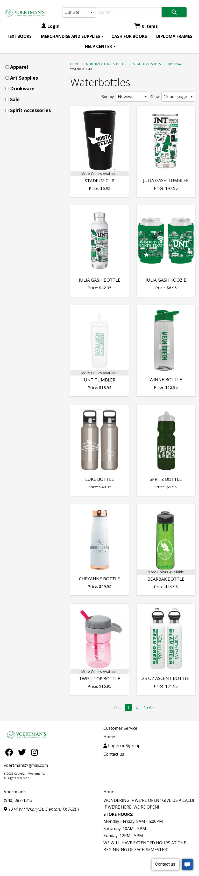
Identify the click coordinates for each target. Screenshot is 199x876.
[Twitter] (23, 752)
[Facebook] (10, 752)
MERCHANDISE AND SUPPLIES (70, 36)
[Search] (128, 12)
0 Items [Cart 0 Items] (146, 26)
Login (50, 26)
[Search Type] (78, 12)
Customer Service (120, 728)
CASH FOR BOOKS (129, 36)
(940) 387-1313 (18, 800)
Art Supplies (24, 78)
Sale (15, 99)
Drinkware (176, 64)
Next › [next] (149, 707)
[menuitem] (19, 36)
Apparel (19, 67)
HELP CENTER (98, 46)
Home (74, 64)
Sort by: (108, 96)
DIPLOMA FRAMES (174, 36)
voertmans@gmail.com (26, 765)
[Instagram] (34, 752)
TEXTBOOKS (19, 36)
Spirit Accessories (147, 64)
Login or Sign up (121, 745)
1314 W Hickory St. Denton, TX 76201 (41, 809)
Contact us (113, 754)
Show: (155, 96)
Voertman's (15, 792)
